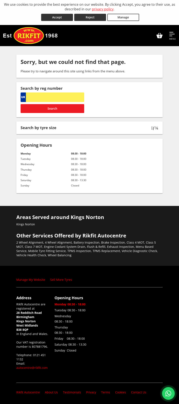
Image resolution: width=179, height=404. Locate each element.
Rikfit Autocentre (28, 392)
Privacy (91, 392)
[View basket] (159, 35)
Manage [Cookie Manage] (123, 17)
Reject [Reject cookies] (90, 17)
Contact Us (138, 392)
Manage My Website (30, 280)
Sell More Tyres (61, 280)
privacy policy (102, 9)
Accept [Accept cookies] (57, 17)
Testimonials (72, 392)
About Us (51, 392)
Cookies (120, 392)
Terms (105, 392)
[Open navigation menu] (172, 35)
